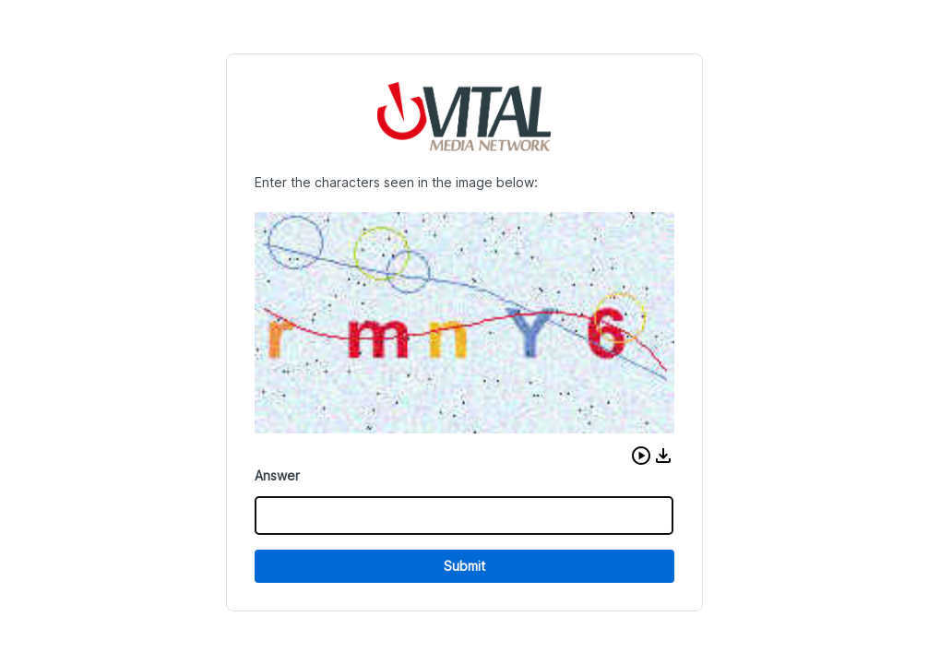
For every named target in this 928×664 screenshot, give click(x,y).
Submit (464, 566)
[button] (641, 456)
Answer (277, 475)
